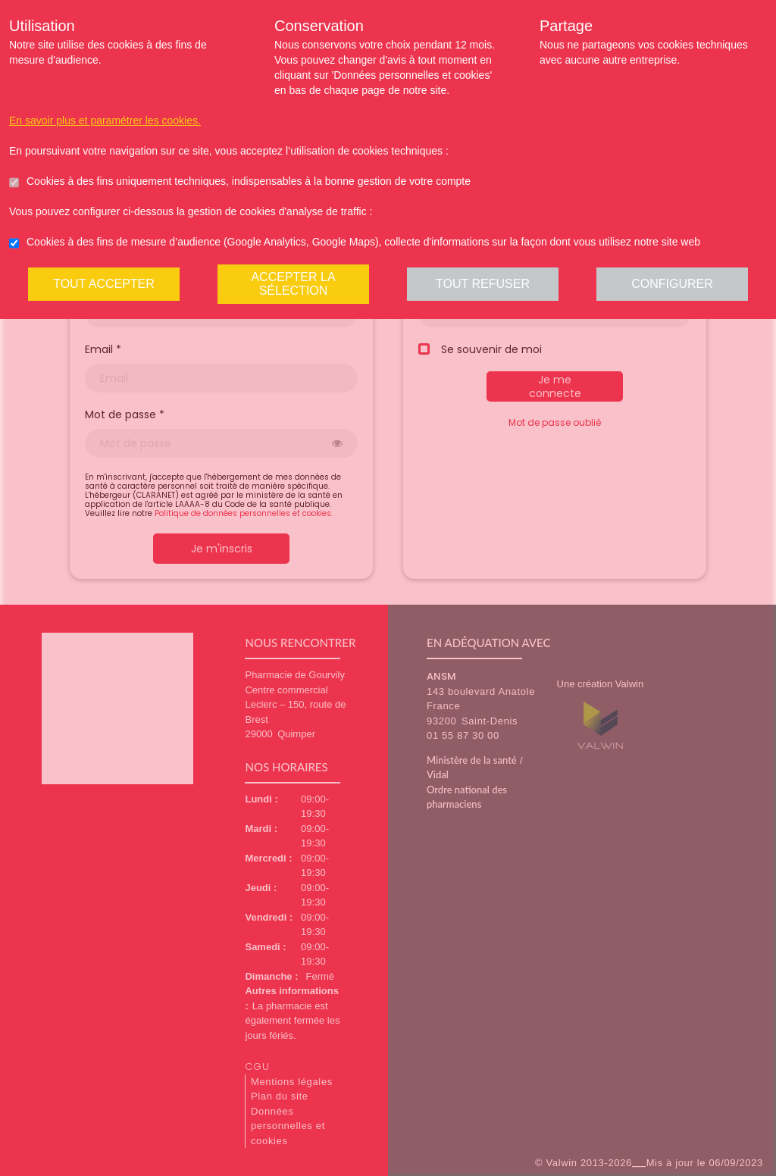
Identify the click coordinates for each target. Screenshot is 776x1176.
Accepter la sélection (293, 284)
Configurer (672, 283)
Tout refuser (483, 283)
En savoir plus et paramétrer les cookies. (105, 120)
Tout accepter (104, 283)
